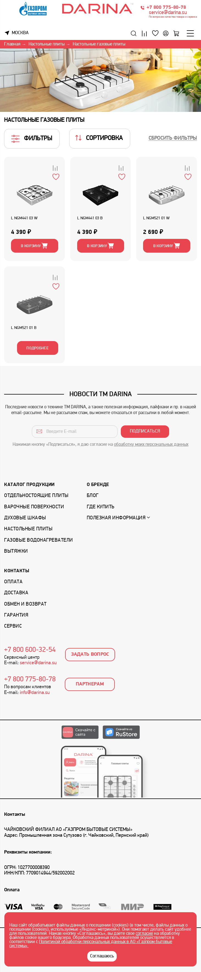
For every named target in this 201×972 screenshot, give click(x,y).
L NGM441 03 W (24, 218)
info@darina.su (35, 692)
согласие (144, 933)
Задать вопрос (90, 654)
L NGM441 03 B (90, 218)
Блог (93, 495)
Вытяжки (16, 551)
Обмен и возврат (25, 604)
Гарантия (16, 615)
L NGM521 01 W (156, 218)
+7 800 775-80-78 (166, 7)
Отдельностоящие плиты (36, 495)
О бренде (98, 484)
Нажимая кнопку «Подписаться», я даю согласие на (100, 444)
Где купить (101, 507)
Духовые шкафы (25, 518)
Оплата (13, 582)
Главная (12, 44)
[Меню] (190, 33)
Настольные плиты (47, 44)
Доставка (16, 593)
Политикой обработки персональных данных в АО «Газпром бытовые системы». (90, 944)
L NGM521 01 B (24, 328)
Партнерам (90, 684)
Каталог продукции (29, 484)
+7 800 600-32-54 (30, 650)
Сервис (13, 626)
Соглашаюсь (102, 956)
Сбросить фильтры (173, 138)
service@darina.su (168, 12)
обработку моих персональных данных (151, 444)
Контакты (16, 571)
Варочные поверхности (34, 507)
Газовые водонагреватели (38, 540)
